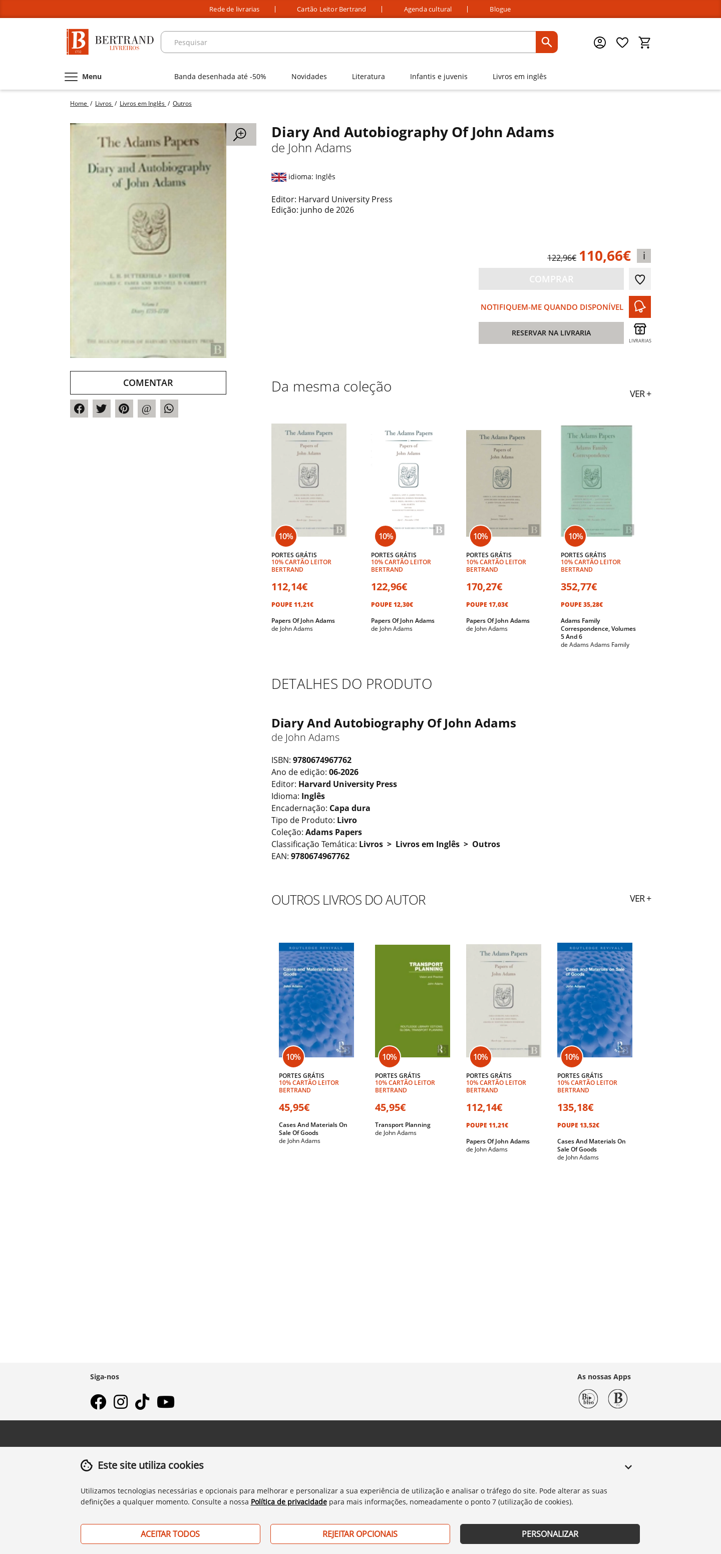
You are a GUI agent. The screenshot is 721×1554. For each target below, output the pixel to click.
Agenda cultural (428, 9)
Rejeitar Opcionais (360, 1533)
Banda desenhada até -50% (220, 76)
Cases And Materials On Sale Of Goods (313, 1128)
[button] (628, 1472)
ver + (640, 393)
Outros (486, 844)
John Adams (319, 147)
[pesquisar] (547, 42)
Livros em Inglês (429, 844)
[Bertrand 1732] (618, 1397)
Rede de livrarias (234, 9)
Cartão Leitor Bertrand (331, 9)
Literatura (368, 76)
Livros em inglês (520, 76)
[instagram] (121, 1404)
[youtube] (166, 1404)
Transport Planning (403, 1124)
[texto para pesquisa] (349, 42)
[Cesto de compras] (645, 42)
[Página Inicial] (110, 42)
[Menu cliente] (601, 42)
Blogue (500, 9)
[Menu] (82, 77)
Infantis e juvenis (439, 76)
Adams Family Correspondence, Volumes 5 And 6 (598, 628)
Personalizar (550, 1533)
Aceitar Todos (170, 1533)
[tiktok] (142, 1404)
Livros (372, 844)
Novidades (309, 76)
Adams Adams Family (599, 644)
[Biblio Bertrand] (588, 1397)
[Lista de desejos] (623, 42)
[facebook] (98, 1404)
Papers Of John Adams (303, 620)
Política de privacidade (289, 1501)
